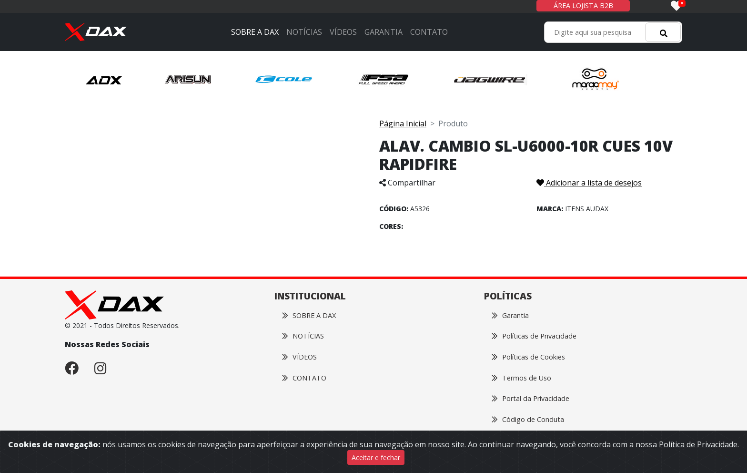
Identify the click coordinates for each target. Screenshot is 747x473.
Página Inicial (402, 123)
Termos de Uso (521, 377)
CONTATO (429, 32)
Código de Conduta (528, 419)
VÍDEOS (343, 32)
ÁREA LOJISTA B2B (583, 5)
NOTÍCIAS (304, 32)
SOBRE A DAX (255, 32)
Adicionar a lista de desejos (589, 182)
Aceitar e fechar (376, 457)
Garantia (510, 315)
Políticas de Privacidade (534, 335)
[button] (104, 79)
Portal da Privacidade (530, 398)
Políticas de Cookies (528, 356)
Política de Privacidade (698, 444)
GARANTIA (383, 32)
